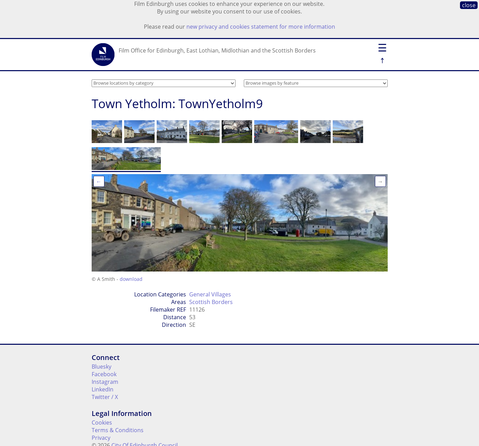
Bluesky (101, 366)
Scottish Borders (211, 302)
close (469, 5)
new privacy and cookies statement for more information (260, 26)
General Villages (210, 294)
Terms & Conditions (118, 430)
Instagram (105, 382)
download (131, 279)
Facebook (104, 374)
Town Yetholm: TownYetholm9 (177, 103)
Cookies (102, 422)
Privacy (101, 438)
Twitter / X (105, 397)
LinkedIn (102, 389)
